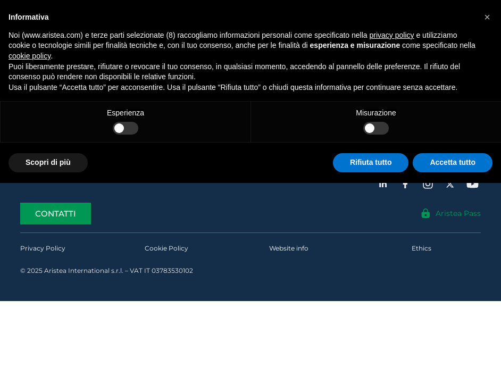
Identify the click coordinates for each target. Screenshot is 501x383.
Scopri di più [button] (48, 162)
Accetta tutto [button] (452, 162)
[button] (487, 17)
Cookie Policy (166, 248)
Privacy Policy (42, 248)
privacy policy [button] (392, 35)
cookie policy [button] (30, 56)
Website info (288, 248)
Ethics (421, 248)
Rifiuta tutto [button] (371, 162)
